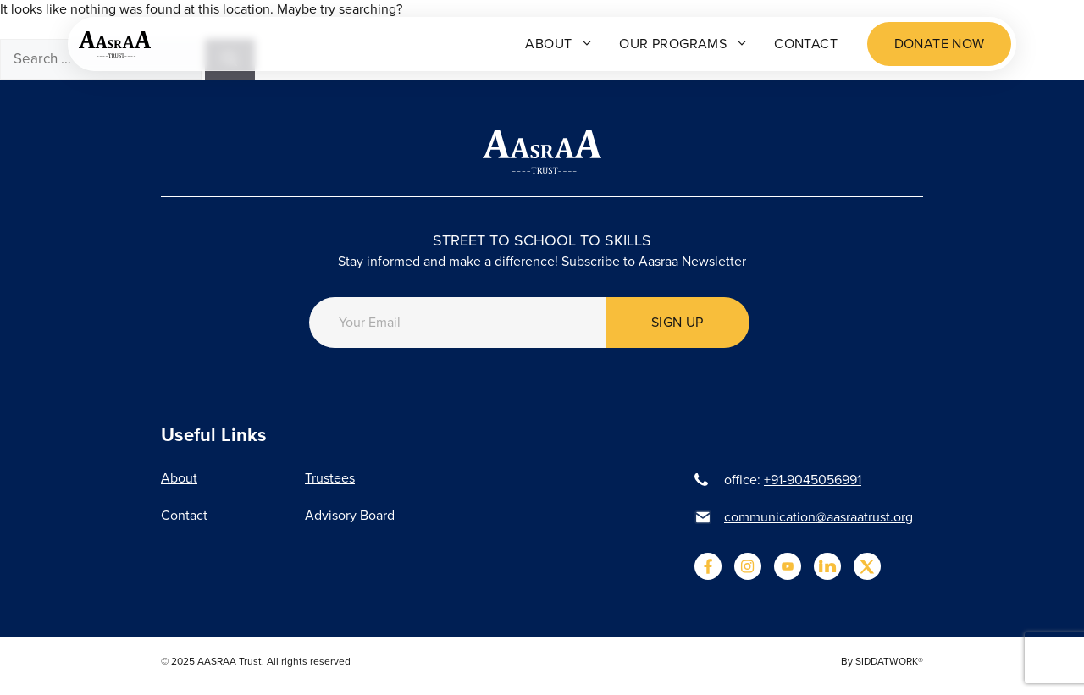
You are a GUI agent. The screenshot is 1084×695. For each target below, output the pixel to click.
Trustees (330, 478)
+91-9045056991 (812, 479)
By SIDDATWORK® (882, 661)
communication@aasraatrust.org (818, 517)
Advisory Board (350, 515)
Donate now (939, 43)
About (559, 44)
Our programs (684, 44)
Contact (806, 43)
